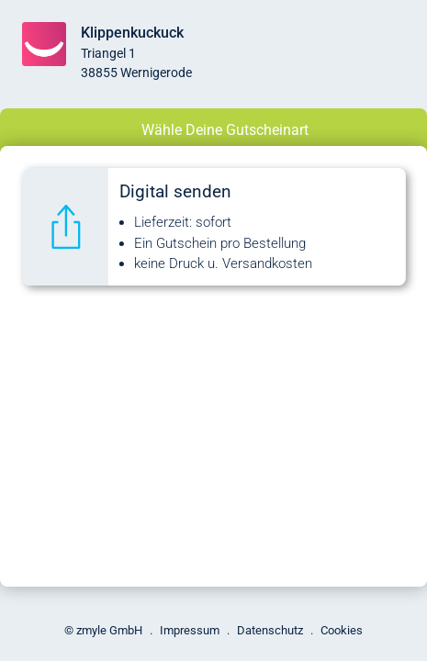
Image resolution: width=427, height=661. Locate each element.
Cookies (341, 630)
